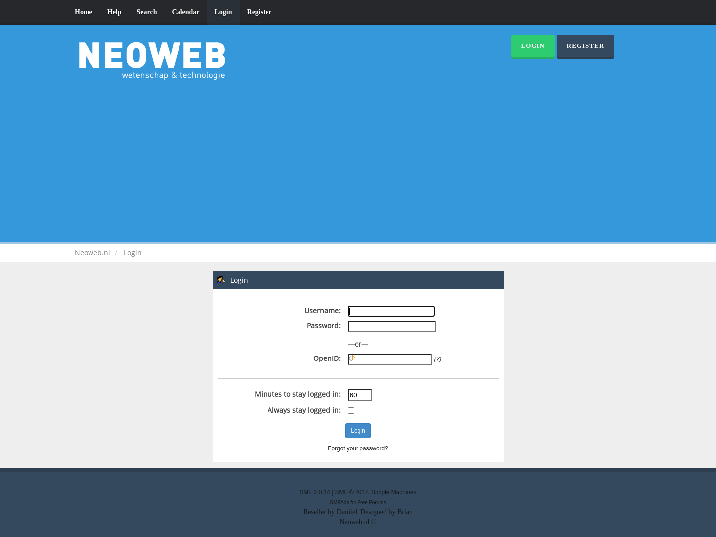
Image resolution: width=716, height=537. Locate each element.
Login (223, 12)
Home (83, 12)
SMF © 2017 (351, 492)
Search (147, 12)
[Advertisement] (358, 159)
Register (259, 12)
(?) (437, 358)
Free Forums (372, 502)
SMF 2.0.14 (314, 492)
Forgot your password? (358, 448)
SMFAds (339, 502)
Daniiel (347, 512)
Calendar (186, 12)
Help (114, 12)
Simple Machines (394, 492)
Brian (405, 512)
